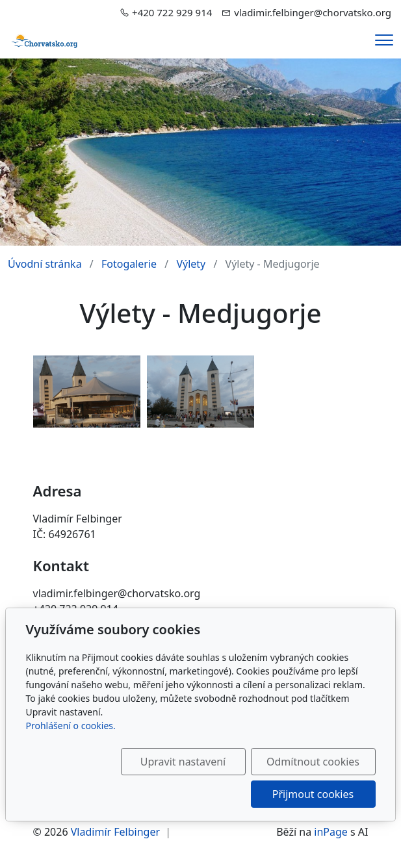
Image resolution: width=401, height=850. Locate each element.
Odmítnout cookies (312, 761)
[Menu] (384, 39)
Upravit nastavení (183, 761)
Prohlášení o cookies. (71, 725)
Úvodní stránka (45, 264)
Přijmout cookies (313, 794)
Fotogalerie (129, 264)
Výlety (190, 264)
